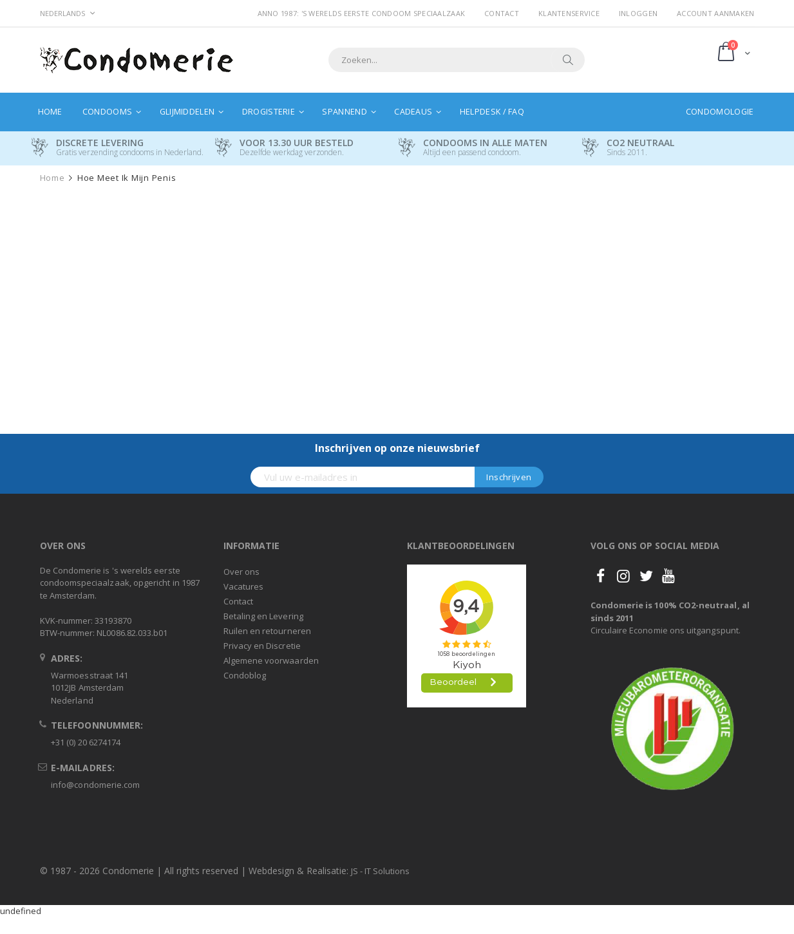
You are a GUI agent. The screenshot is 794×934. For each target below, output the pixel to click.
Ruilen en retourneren (267, 631)
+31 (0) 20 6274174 (85, 742)
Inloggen (638, 13)
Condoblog (245, 675)
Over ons (241, 571)
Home (52, 178)
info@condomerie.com (95, 784)
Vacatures (243, 586)
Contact (501, 13)
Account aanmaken (715, 13)
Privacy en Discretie (262, 645)
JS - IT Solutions (380, 871)
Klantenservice (569, 13)
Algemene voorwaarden (271, 660)
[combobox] (456, 60)
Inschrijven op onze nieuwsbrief (397, 448)
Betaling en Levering (263, 616)
